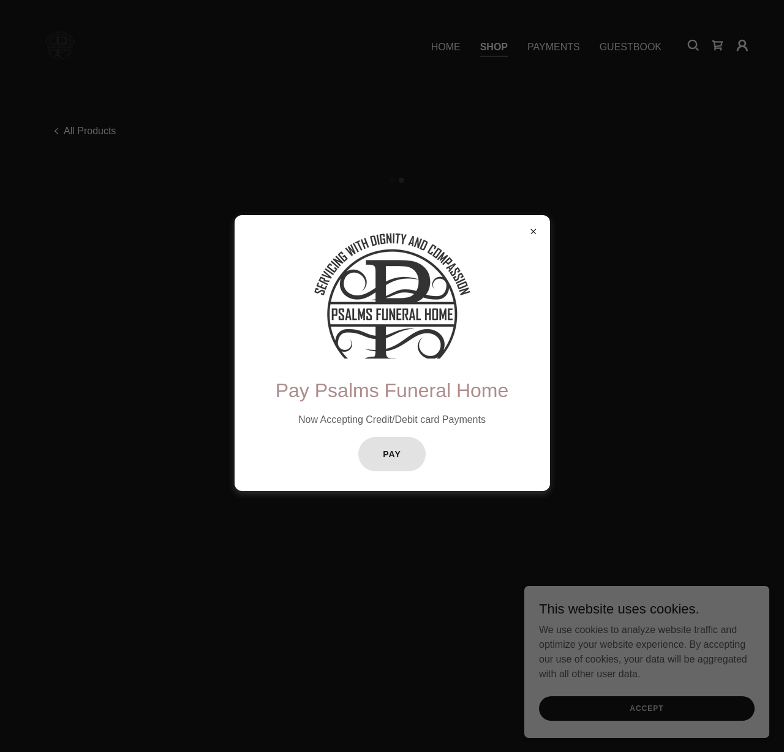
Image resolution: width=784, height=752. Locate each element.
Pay (392, 454)
